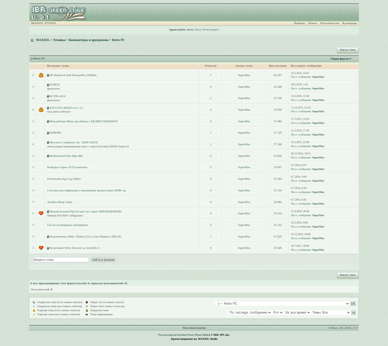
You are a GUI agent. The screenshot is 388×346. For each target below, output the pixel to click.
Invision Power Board (189, 334)
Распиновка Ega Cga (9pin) (64, 178)
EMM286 (55, 132)
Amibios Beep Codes (59, 201)
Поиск (313, 23)
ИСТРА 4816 (57, 96)
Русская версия (167, 334)
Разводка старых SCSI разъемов (67, 167)
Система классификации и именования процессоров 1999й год (86, 190)
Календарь (349, 23)
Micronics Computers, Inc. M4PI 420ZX (73, 142)
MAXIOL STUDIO (43, 23)
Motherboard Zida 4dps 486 (65, 155)
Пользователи (329, 23)
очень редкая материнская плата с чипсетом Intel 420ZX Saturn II (88, 146)
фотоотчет (53, 88)
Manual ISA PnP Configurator (65, 215)
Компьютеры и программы (89, 40)
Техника (59, 40)
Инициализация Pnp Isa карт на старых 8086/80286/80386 (85, 211)
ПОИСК (54, 84)
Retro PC (118, 40)
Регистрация (210, 29)
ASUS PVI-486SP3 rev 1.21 (66, 107)
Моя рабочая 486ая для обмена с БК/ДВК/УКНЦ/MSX (83, 121)
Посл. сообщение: (301, 76)
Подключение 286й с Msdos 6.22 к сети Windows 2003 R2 (85, 236)
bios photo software (59, 111)
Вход (198, 29)
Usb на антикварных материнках (67, 224)
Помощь (299, 23)
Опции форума (340, 58)
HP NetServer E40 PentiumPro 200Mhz (73, 75)
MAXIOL (43, 40)
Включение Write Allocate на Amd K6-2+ (75, 247)
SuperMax (244, 75)
